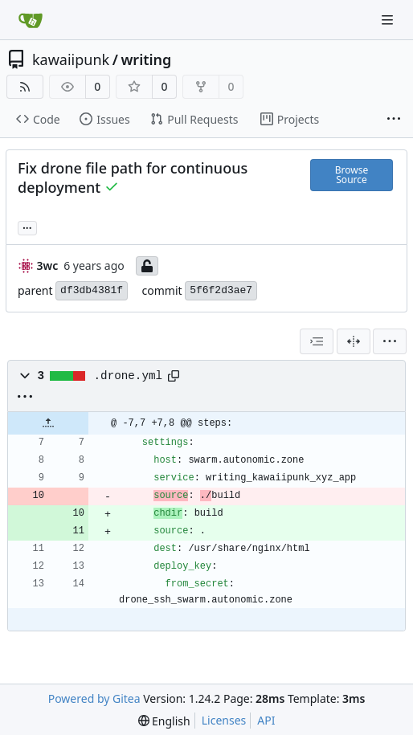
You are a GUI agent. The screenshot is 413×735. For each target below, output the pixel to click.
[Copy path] (173, 376)
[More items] (394, 119)
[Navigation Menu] (389, 19)
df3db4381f (91, 290)
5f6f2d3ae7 (221, 290)
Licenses (224, 720)
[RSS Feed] (24, 87)
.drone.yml (128, 376)
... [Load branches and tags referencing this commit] (27, 226)
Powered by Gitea (94, 698)
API (266, 720)
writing (146, 59)
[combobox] (316, 341)
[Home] (30, 20)
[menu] (390, 341)
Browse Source (351, 174)
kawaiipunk (70, 59)
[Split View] (353, 341)
